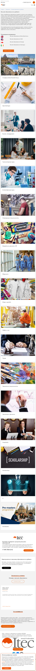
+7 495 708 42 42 (7, 549)
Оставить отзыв (18, 581)
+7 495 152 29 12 (27, 2)
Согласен (6, 668)
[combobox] (8, 51)
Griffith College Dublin (6, 606)
